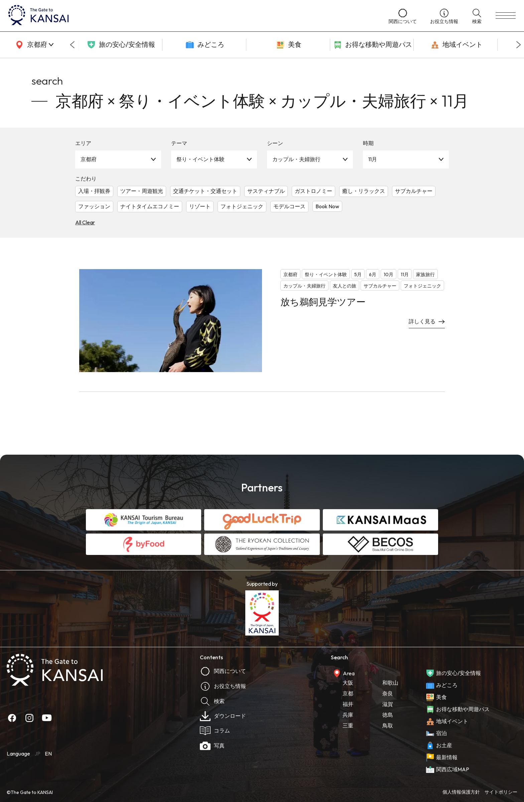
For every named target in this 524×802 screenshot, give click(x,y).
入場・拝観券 (94, 191)
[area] (33, 45)
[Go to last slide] (72, 44)
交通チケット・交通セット (205, 191)
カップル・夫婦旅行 (296, 159)
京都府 (89, 159)
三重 (348, 725)
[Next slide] (518, 44)
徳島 (387, 714)
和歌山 (390, 682)
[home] (191, 15)
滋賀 (387, 704)
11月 (372, 159)
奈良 (387, 693)
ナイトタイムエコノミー (149, 206)
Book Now (327, 206)
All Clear (85, 222)
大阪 (348, 682)
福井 (348, 704)
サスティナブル (266, 191)
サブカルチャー (413, 191)
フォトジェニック (242, 206)
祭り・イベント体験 (200, 159)
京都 (348, 693)
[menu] (506, 16)
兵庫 (348, 714)
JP (37, 753)
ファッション (94, 206)
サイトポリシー (501, 792)
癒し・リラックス (363, 191)
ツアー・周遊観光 (141, 191)
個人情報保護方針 (461, 792)
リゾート (200, 206)
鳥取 (387, 725)
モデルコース (289, 206)
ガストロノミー (313, 191)
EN (48, 753)
